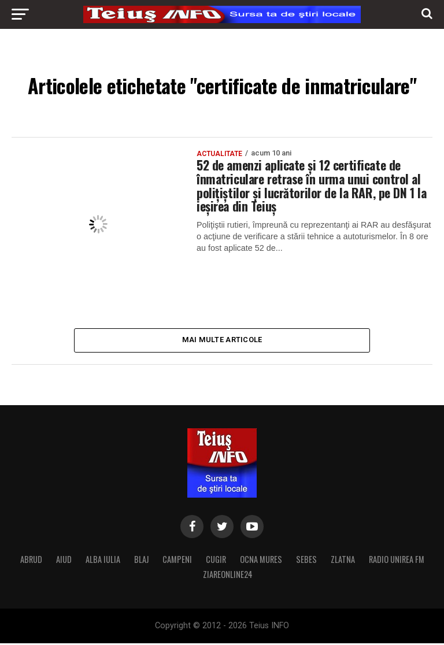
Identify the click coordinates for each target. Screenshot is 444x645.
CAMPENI (177, 561)
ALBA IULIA (103, 561)
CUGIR (216, 561)
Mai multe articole (222, 340)
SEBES (306, 561)
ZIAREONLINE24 (228, 576)
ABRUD (31, 561)
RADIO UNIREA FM (396, 561)
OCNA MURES (261, 561)
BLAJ (141, 561)
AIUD (64, 561)
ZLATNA (343, 561)
